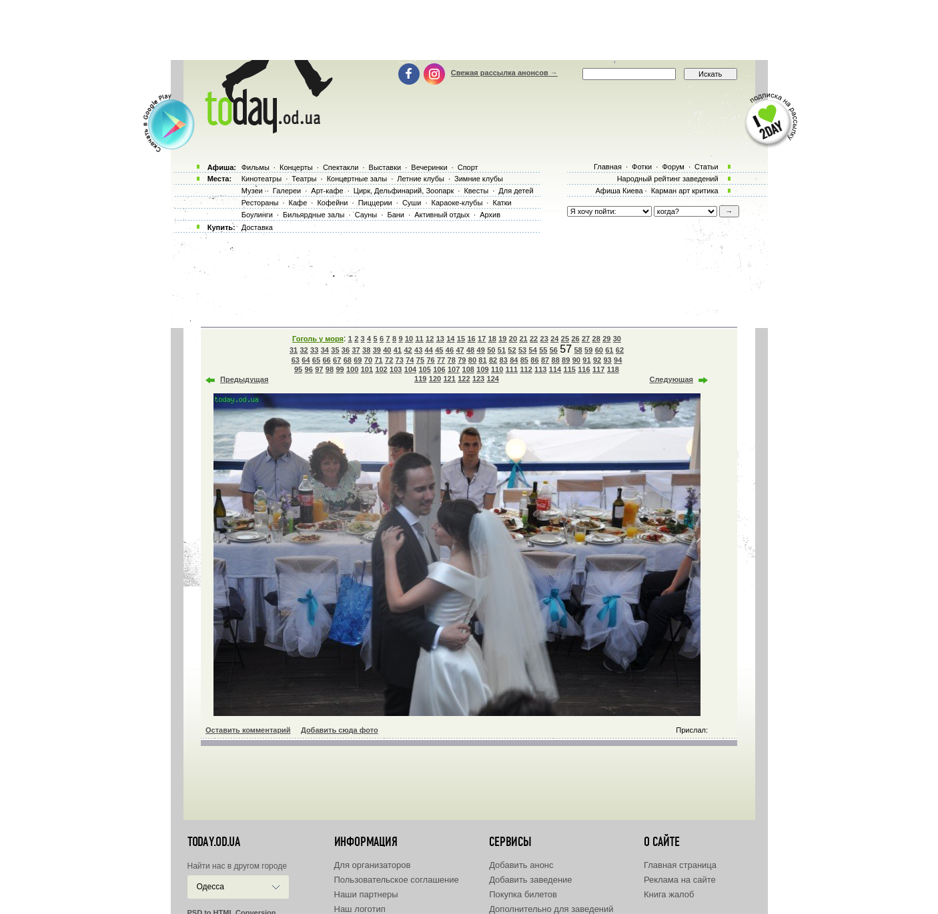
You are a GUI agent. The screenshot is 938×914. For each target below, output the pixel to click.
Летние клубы (420, 179)
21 (523, 339)
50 (491, 350)
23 (544, 339)
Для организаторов (372, 865)
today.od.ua (213, 842)
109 (482, 369)
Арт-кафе (327, 191)
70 (368, 360)
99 (340, 369)
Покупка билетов (523, 894)
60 (599, 350)
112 (526, 369)
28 (596, 339)
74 (410, 360)
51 (502, 350)
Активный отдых (442, 215)
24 (554, 339)
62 (620, 350)
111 (512, 369)
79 (462, 360)
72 (389, 360)
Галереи (287, 191)
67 (337, 360)
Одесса (210, 886)
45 (439, 350)
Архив (490, 215)
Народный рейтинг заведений (668, 179)
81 (482, 360)
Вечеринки (429, 167)
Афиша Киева (618, 191)
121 (449, 379)
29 (606, 339)
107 (454, 369)
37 (356, 350)
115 (570, 369)
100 (352, 369)
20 (513, 339)
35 (335, 350)
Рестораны (260, 203)
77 (441, 360)
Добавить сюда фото (339, 730)
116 (584, 369)
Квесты (476, 191)
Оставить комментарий (248, 730)
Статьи (706, 167)
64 (306, 360)
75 (420, 360)
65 (316, 360)
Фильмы (256, 167)
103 (396, 369)
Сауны (366, 215)
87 (545, 360)
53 (522, 350)
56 (554, 350)
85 (524, 360)
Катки (501, 203)
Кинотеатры (262, 179)
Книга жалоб (669, 894)
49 (481, 350)
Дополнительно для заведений (551, 909)
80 (472, 360)
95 (298, 369)
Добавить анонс (521, 865)
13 (440, 339)
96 (309, 369)
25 (565, 339)
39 (377, 350)
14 (450, 339)
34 (325, 350)
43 (418, 350)
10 (409, 339)
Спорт (468, 167)
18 (492, 339)
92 (597, 360)
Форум (673, 167)
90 (576, 360)
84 (514, 360)
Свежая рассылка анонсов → (504, 73)
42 (408, 350)
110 (497, 369)
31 (294, 350)
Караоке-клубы (457, 203)
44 (429, 350)
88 (556, 360)
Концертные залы (357, 179)
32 (304, 350)
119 (420, 379)
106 (439, 369)
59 (588, 350)
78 (452, 360)
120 (435, 379)
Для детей (515, 191)
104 (410, 369)
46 (450, 350)
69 (358, 360)
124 (493, 379)
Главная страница (680, 865)
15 (461, 339)
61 (609, 350)
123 (478, 379)
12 (430, 339)
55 (543, 350)
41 (398, 350)
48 (470, 350)
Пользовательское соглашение (396, 880)
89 (566, 360)
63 (296, 360)
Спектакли (341, 167)
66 (326, 360)
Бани (395, 215)
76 (430, 360)
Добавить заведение (530, 880)
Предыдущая (244, 379)
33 (314, 350)
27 (586, 339)
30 (617, 339)
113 (540, 369)
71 (378, 360)
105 (424, 369)
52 (512, 350)
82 (493, 360)
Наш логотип (360, 909)
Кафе (298, 203)
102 (381, 369)
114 (555, 369)
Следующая (671, 379)
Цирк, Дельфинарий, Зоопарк (404, 191)
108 (468, 369)
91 (586, 360)
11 (419, 339)
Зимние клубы (478, 179)
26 (575, 339)
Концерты (296, 167)
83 (504, 360)
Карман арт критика (685, 191)
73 (400, 360)
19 (502, 339)
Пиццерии (375, 203)
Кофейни (332, 203)
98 (330, 369)
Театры (304, 179)
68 (348, 360)
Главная (608, 167)
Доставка (257, 227)
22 (534, 339)
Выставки (385, 167)
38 (366, 350)
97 (319, 369)
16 (471, 339)
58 (578, 350)
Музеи (252, 191)
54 (533, 350)
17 (482, 339)
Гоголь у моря (318, 339)
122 (464, 379)
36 (346, 350)
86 (534, 360)
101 (367, 369)
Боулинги (257, 215)
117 (598, 369)
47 (460, 350)
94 (618, 360)
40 (387, 350)
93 (607, 360)
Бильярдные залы (313, 215)
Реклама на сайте (680, 880)
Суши (411, 203)
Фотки (642, 167)
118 (613, 369)
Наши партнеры (366, 894)
